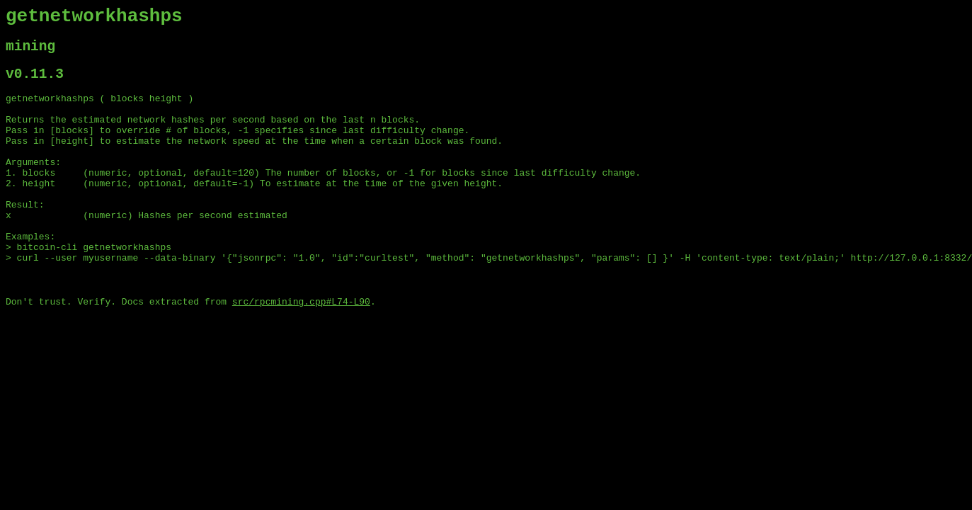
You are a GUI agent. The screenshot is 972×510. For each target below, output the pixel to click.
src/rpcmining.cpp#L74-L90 (301, 350)
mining (30, 52)
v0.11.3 (35, 84)
